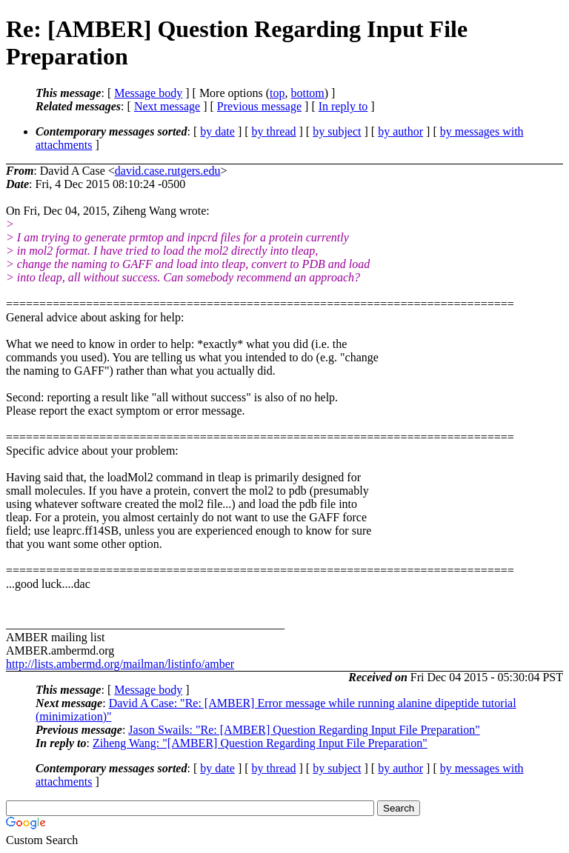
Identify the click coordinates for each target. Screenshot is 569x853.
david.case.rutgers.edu (168, 170)
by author (400, 131)
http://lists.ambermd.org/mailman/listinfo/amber (120, 664)
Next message (167, 106)
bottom (307, 93)
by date (217, 131)
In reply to (343, 106)
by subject (337, 131)
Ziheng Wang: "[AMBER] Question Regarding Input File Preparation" (260, 743)
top (277, 93)
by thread (274, 131)
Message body (148, 93)
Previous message (259, 106)
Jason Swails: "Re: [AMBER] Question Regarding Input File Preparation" (303, 729)
